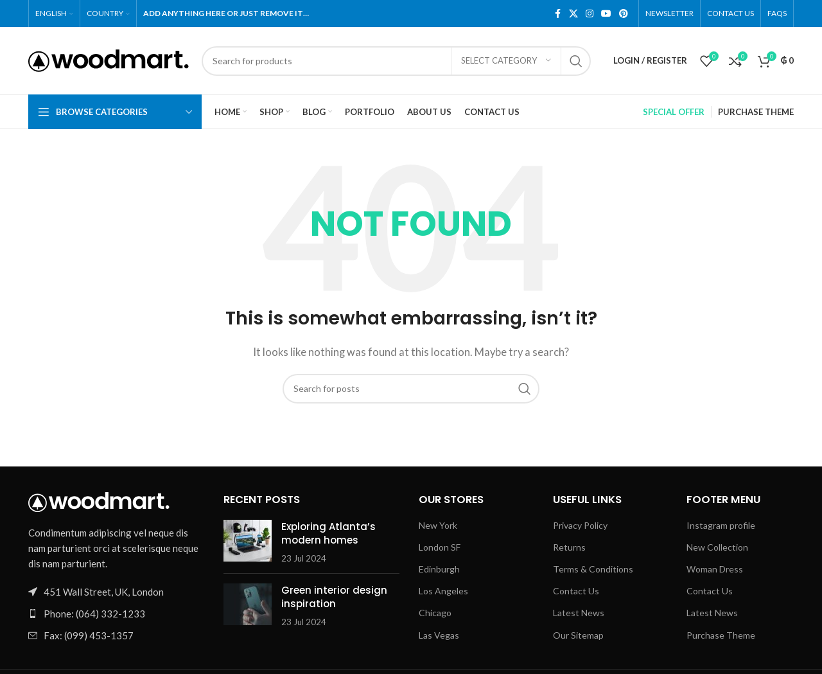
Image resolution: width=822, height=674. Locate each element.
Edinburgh (439, 568)
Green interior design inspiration (334, 596)
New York (438, 525)
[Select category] (506, 61)
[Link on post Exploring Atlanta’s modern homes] (247, 541)
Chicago (435, 612)
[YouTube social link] (606, 13)
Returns (569, 547)
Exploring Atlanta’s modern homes (328, 533)
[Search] (396, 61)
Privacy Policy (580, 525)
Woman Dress (714, 568)
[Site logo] (108, 59)
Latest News (578, 612)
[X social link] (573, 13)
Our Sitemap (578, 635)
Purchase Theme (720, 635)
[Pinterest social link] (623, 13)
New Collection (717, 547)
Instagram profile (720, 525)
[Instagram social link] (589, 13)
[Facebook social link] (557, 13)
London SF (439, 547)
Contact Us (576, 590)
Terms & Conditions (593, 568)
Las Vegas (439, 635)
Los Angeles (443, 590)
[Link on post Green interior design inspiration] (247, 604)
